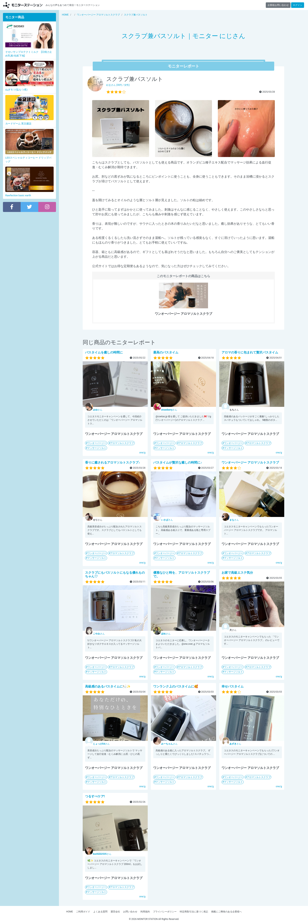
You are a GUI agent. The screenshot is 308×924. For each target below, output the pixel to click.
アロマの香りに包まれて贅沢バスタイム (250, 352)
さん (97, 409)
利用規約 (145, 911)
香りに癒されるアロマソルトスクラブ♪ (112, 462)
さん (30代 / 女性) (118, 85)
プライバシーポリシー (165, 911)
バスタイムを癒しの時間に (104, 352)
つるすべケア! (95, 796)
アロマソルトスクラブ (122, 443)
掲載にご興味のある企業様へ (226, 911)
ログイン (297, 5)
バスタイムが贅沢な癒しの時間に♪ (177, 462)
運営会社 (115, 911)
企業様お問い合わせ (278, 5)
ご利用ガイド (83, 911)
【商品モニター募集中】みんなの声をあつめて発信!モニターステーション (22, 5)
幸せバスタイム (233, 686)
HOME (69, 911)
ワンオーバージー (96, 443)
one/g (142, 452)
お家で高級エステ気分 (237, 572)
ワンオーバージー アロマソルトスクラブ (250, 462)
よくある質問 (100, 911)
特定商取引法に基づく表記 (194, 911)
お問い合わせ (130, 911)
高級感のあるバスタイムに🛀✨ (108, 686)
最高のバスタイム (165, 352)
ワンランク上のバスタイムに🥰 (175, 686)
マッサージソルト (96, 448)
